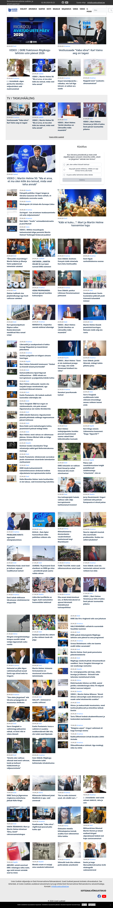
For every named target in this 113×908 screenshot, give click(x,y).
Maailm (28, 191)
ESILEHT (23, 9)
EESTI (49, 9)
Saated (41, 74)
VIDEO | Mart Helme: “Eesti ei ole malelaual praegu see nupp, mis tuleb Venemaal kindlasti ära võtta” (69, 366)
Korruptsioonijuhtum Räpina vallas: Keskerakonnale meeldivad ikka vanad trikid (16, 330)
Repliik (28, 362)
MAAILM (56, 9)
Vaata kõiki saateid (56, 137)
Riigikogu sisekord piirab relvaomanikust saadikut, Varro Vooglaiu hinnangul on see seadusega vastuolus (88, 664)
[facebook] (63, 2)
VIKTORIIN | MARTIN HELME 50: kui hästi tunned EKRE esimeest (41, 265)
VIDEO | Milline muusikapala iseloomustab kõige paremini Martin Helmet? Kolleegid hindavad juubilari (35, 233)
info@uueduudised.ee (96, 2)
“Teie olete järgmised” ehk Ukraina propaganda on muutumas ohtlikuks (18, 700)
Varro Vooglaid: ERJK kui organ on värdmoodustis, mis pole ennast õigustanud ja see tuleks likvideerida (35, 407)
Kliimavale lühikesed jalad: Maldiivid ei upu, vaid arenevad (43, 799)
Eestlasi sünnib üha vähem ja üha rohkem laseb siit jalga (43, 638)
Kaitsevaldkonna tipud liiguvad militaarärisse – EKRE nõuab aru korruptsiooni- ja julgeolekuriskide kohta (37, 376)
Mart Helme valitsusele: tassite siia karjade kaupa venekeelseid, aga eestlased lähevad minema (34, 387)
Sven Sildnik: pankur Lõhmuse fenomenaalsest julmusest (69, 294)
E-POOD (89, 10)
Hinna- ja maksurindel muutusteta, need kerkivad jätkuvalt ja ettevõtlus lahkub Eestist (88, 708)
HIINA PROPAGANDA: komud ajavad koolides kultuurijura (42, 294)
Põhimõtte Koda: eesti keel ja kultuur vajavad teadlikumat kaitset (18, 569)
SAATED (42, 9)
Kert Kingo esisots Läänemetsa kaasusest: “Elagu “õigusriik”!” (93, 432)
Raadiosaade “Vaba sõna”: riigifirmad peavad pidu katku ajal (43, 827)
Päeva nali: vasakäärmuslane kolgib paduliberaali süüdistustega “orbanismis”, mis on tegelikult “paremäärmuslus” (93, 471)
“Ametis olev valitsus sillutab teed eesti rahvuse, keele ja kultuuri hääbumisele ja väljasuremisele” (18, 764)
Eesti (14, 46)
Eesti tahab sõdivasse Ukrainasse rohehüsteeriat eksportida (18, 601)
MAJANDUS (66, 9)
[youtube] (66, 2)
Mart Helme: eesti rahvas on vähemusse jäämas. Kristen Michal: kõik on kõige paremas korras (36, 438)
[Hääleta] (82, 181)
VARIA (75, 9)
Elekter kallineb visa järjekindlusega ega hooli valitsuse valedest (17, 296)
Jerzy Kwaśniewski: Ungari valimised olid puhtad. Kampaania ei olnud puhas (94, 500)
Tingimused (91, 904)
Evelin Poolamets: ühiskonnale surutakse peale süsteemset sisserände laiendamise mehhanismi (37, 460)
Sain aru (84, 904)
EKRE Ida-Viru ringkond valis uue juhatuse (88, 619)
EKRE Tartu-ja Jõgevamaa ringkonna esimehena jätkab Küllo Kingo (17, 799)
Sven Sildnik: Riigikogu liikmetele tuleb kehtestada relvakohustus (43, 761)
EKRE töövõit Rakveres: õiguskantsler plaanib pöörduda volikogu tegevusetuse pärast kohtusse (37, 418)
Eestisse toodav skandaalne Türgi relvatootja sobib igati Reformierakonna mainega (37, 449)
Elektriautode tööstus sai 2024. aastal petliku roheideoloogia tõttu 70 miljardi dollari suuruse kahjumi (87, 686)
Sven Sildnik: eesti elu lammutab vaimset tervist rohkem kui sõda (94, 569)
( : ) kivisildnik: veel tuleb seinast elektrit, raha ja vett (93, 801)
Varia (27, 228)
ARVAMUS (33, 9)
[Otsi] (101, 10)
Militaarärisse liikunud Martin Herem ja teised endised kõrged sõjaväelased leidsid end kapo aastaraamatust (93, 834)
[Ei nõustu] (110, 905)
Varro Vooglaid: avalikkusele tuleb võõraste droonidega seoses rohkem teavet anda (92, 400)
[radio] (82, 165)
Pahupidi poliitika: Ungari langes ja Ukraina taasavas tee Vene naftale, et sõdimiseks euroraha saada (35, 196)
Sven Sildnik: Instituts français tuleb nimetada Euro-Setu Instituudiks (68, 262)
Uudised (41, 259)
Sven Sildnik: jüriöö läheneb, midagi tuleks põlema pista (93, 364)
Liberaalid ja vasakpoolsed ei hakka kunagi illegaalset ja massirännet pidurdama (35, 348)
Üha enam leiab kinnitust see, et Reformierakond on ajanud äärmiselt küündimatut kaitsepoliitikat (69, 603)
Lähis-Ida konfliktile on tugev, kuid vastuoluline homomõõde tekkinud (42, 600)
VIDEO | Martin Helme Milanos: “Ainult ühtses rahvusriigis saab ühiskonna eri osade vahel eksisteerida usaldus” (87, 697)
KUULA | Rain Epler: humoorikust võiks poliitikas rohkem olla (41, 535)
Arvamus (67, 46)
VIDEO (82, 9)
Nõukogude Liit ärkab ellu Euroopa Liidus (37, 205)
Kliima (66, 530)
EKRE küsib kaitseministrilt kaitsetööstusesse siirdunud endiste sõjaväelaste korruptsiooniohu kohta (35, 471)
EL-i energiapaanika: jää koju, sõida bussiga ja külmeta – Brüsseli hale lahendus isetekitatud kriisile (85, 675)
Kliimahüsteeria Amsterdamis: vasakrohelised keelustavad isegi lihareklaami (65, 537)
